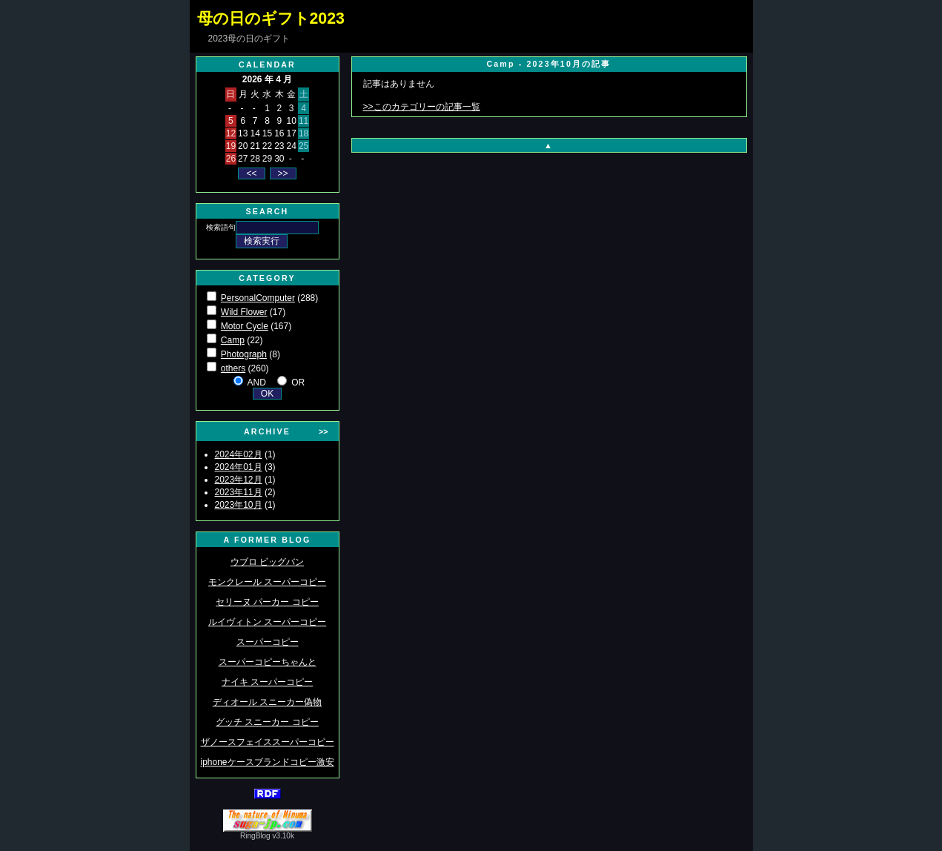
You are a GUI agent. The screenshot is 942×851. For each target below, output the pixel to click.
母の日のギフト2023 (271, 18)
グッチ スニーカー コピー (267, 722)
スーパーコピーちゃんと (267, 662)
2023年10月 (238, 505)
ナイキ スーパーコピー (267, 682)
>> (323, 431)
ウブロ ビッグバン (267, 562)
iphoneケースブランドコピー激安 (267, 762)
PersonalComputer (258, 298)
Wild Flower (244, 312)
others (233, 368)
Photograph (244, 354)
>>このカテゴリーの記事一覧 (421, 107)
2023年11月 (238, 492)
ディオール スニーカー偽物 (267, 702)
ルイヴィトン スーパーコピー (267, 622)
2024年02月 (238, 454)
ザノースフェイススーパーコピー (267, 742)
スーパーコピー (267, 642)
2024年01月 (238, 467)
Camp (233, 340)
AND (256, 382)
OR (298, 382)
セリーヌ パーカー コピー (267, 602)
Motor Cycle (244, 326)
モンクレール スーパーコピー (267, 582)
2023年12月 (238, 479)
